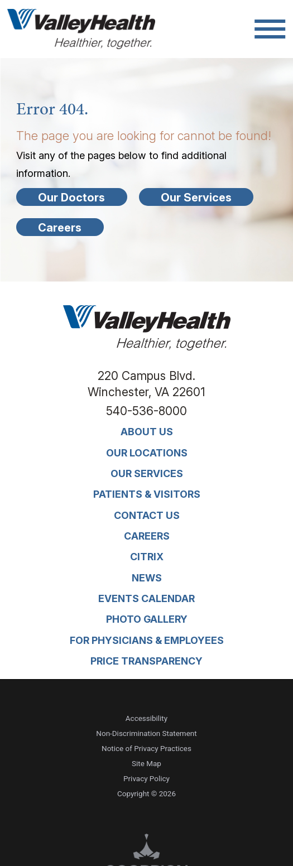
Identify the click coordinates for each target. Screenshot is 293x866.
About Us (147, 431)
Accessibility (146, 718)
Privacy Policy (146, 778)
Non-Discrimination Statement (146, 733)
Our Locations (147, 453)
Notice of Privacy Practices (146, 748)
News (147, 578)
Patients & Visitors (146, 494)
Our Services (196, 197)
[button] (269, 29)
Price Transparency (146, 661)
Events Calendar (146, 598)
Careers (59, 227)
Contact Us (147, 515)
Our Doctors (71, 197)
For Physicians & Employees (147, 640)
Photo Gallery (147, 619)
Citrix (147, 556)
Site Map (146, 763)
